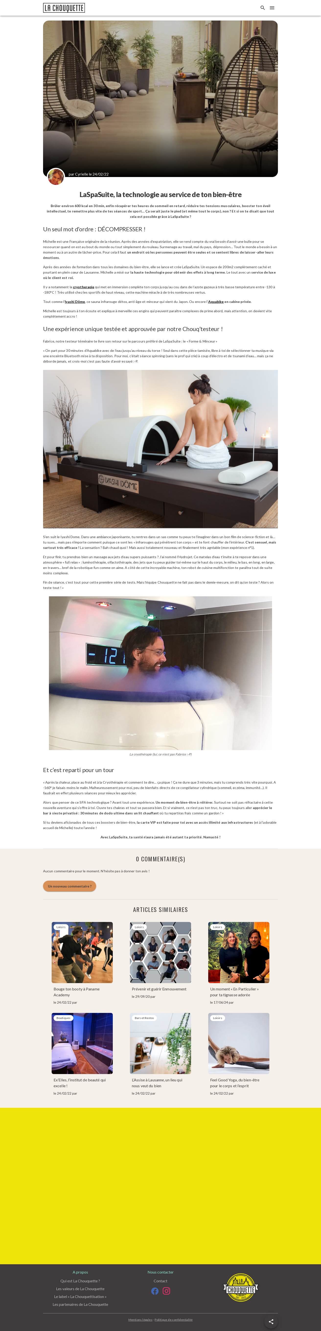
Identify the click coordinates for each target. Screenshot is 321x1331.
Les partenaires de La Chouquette (80, 1304)
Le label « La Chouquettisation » (80, 1296)
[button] (271, 1322)
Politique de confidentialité (174, 1319)
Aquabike (216, 301)
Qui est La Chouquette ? (80, 1280)
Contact (160, 1280)
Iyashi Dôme (75, 301)
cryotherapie (83, 287)
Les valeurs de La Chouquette (80, 1288)
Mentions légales (140, 1319)
